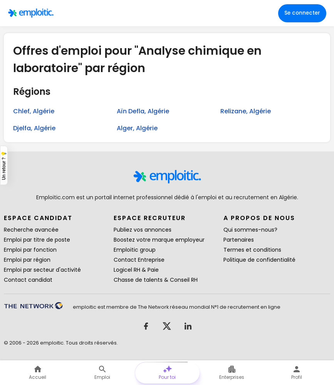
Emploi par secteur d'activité (42, 270)
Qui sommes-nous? (250, 230)
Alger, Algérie (137, 128)
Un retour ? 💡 (4, 165)
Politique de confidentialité (259, 260)
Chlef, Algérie (33, 111)
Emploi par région (27, 260)
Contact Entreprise (139, 260)
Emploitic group (135, 250)
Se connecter (302, 13)
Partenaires (238, 240)
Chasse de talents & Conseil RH (156, 280)
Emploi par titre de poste (37, 240)
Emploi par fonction (30, 250)
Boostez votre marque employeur (159, 240)
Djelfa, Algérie (34, 128)
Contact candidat (28, 280)
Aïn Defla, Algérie (143, 111)
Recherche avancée (31, 230)
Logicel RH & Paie (136, 270)
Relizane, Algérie (245, 111)
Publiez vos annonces (142, 230)
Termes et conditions (252, 250)
